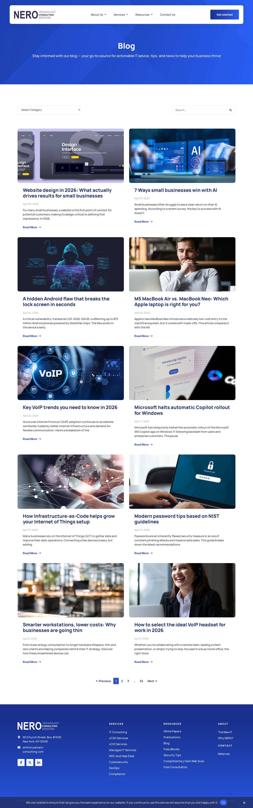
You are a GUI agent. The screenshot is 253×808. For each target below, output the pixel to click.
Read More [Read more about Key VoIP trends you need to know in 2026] (30, 439)
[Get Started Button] (224, 15)
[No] (244, 803)
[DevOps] (136, 768)
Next (152, 681)
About (223, 723)
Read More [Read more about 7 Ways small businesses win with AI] (141, 221)
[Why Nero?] (226, 738)
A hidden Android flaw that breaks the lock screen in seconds (66, 301)
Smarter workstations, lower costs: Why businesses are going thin (69, 627)
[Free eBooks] (191, 749)
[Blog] (191, 743)
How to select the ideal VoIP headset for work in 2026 (180, 627)
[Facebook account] (21, 762)
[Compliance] (136, 774)
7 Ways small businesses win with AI (175, 190)
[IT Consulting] (136, 732)
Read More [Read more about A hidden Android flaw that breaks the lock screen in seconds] (30, 336)
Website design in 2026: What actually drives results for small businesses (67, 193)
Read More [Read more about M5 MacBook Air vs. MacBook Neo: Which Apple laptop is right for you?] (141, 336)
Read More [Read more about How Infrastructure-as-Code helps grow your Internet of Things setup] (30, 553)
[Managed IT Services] (136, 750)
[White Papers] (191, 731)
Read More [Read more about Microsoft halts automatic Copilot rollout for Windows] (141, 444)
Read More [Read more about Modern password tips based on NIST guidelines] (141, 553)
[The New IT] (226, 732)
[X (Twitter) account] (29, 762)
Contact (225, 745)
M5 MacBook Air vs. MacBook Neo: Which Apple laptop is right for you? (181, 301)
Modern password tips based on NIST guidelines (176, 519)
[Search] (230, 110)
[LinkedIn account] (38, 762)
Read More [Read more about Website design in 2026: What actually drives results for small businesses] (30, 227)
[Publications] (191, 737)
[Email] (41, 749)
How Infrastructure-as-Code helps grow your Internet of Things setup (69, 519)
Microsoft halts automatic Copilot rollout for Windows (182, 410)
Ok (223, 802)
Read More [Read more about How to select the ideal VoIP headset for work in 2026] (141, 662)
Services (116, 723)
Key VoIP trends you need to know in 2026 (70, 407)
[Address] (41, 739)
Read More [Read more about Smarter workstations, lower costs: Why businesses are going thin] (30, 662)
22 (142, 680)
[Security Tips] (191, 755)
